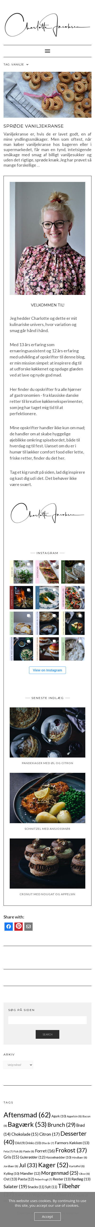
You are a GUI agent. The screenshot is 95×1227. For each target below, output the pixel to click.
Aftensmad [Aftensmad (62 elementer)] (27, 1115)
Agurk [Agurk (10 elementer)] (59, 1116)
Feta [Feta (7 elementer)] (8, 1151)
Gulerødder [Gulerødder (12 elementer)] (32, 1157)
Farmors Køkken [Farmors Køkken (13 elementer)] (72, 1142)
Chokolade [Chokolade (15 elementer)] (25, 1134)
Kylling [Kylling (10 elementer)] (11, 1173)
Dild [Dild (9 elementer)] (20, 1143)
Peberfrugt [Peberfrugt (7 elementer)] (43, 1179)
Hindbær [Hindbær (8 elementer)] (79, 1157)
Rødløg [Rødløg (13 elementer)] (81, 1179)
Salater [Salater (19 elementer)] (15, 1186)
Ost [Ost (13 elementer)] (10, 1179)
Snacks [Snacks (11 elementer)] (36, 1187)
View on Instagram (47, 670)
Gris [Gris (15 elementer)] (11, 1157)
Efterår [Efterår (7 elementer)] (48, 1143)
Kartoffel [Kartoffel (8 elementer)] (77, 1166)
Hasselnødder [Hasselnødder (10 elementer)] (58, 1157)
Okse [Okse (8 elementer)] (84, 1173)
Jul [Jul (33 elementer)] (28, 1165)
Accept (47, 1216)
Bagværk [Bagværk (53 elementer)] (27, 1124)
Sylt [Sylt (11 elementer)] (51, 1187)
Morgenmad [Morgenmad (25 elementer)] (59, 1173)
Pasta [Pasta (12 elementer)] (26, 1179)
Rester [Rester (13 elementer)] (62, 1179)
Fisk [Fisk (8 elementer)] (17, 1151)
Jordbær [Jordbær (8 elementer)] (11, 1166)
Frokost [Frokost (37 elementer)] (71, 1150)
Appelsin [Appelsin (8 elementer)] (74, 1116)
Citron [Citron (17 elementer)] (49, 1134)
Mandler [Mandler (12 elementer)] (30, 1173)
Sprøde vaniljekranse (34, 126)
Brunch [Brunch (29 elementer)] (62, 1125)
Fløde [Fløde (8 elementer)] (28, 1151)
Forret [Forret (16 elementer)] (45, 1150)
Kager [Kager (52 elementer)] (53, 1165)
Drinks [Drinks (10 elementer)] (33, 1143)
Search (47, 1034)
